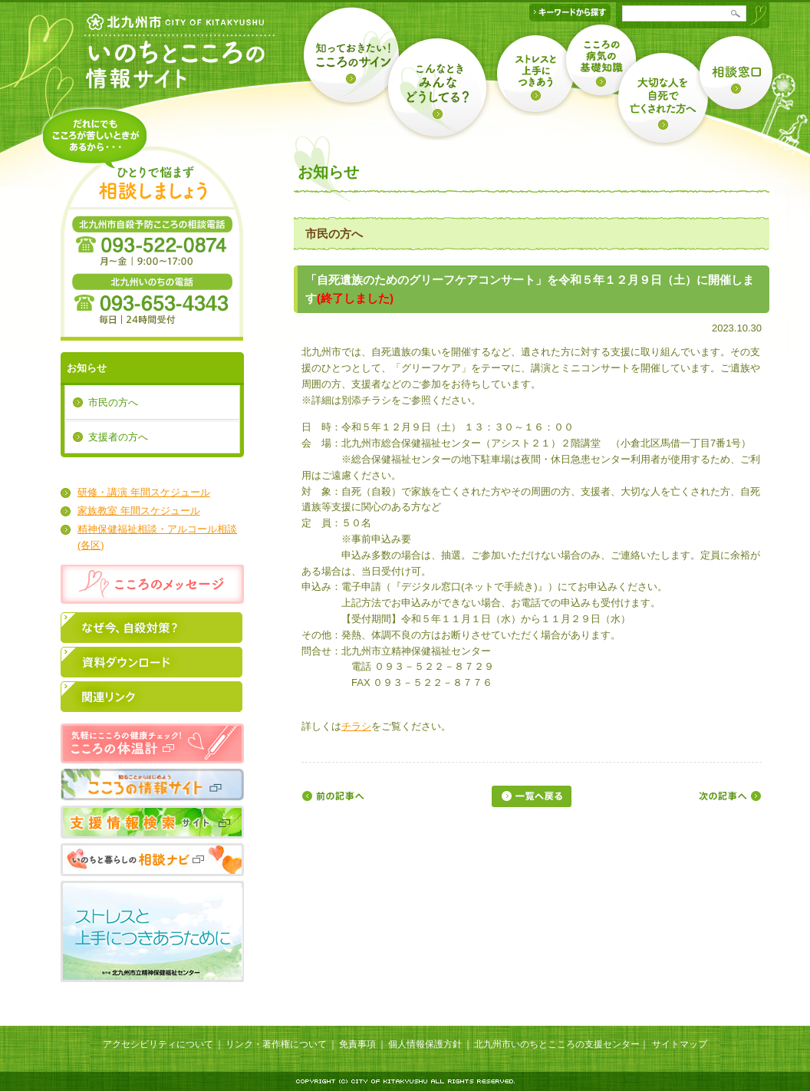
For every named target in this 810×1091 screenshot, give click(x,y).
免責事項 (357, 1044)
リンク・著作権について (276, 1044)
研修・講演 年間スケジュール (143, 492)
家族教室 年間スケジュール (138, 510)
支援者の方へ (118, 437)
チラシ (356, 726)
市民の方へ (113, 402)
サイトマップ (679, 1044)
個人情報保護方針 (425, 1044)
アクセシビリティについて (158, 1044)
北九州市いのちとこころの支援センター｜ (561, 1044)
